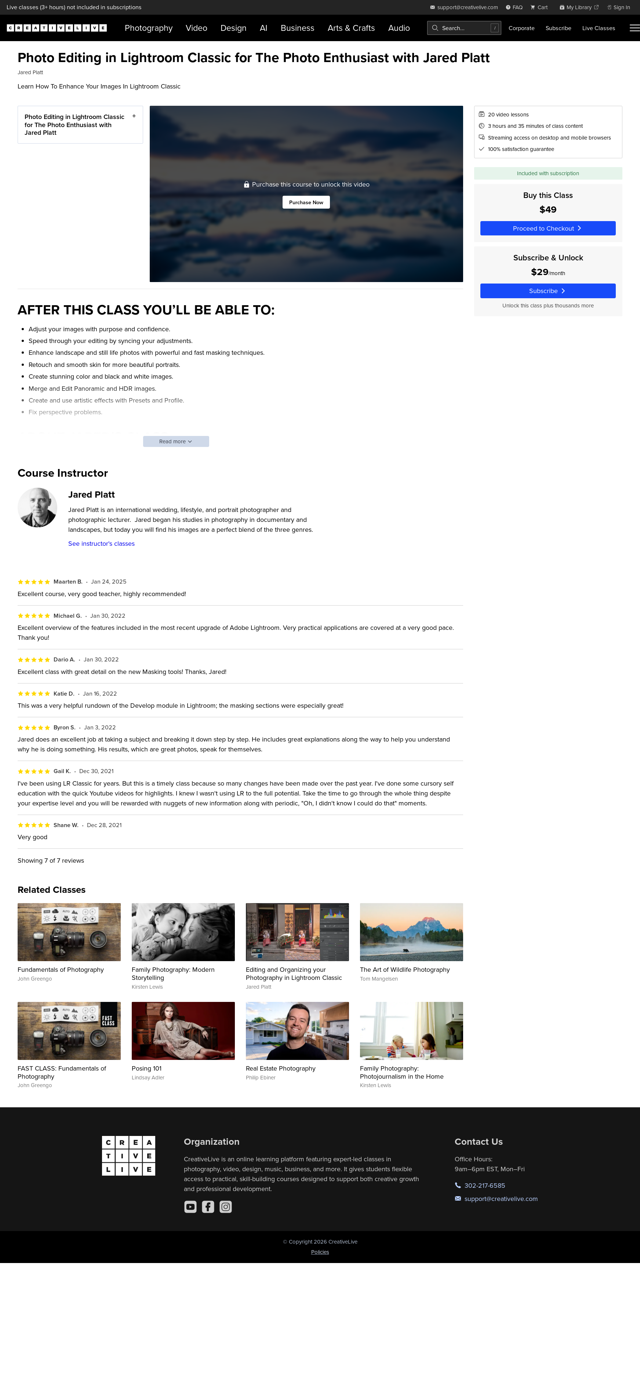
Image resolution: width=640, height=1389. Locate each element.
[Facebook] (208, 1206)
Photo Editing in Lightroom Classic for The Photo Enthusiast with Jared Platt (74, 124)
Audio (399, 28)
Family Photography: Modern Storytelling (173, 973)
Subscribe (558, 28)
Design (234, 28)
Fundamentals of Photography (61, 969)
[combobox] (464, 28)
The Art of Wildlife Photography (405, 969)
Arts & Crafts (351, 28)
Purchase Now (306, 202)
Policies (320, 1252)
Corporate (522, 28)
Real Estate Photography (281, 1068)
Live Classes (598, 28)
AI (264, 28)
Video (196, 28)
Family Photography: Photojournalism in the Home (402, 1072)
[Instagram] (225, 1206)
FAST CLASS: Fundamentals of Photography (62, 1072)
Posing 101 (146, 1068)
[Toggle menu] (635, 28)
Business (297, 28)
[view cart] (541, 7)
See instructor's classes (101, 543)
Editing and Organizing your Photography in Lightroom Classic (294, 973)
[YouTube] (190, 1206)
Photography (148, 28)
